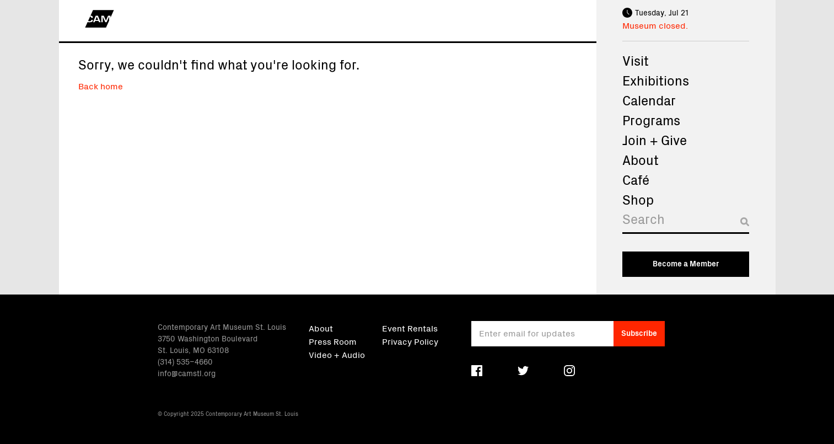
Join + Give (654, 139)
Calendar (649, 99)
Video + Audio (337, 354)
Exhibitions (655, 80)
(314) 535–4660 (185, 361)
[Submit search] (744, 221)
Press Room (333, 341)
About (640, 159)
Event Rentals (410, 328)
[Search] (685, 221)
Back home (100, 85)
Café (635, 179)
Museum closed (654, 25)
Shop (638, 199)
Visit (635, 60)
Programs (651, 119)
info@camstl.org (187, 372)
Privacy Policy (410, 341)
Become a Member (686, 263)
